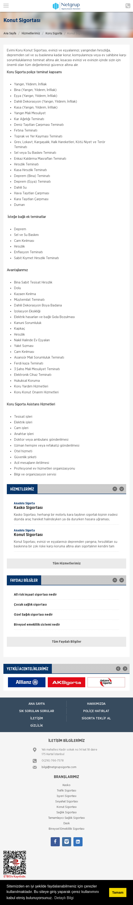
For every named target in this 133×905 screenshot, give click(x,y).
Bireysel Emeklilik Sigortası (66, 828)
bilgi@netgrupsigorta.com (59, 767)
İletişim (36, 718)
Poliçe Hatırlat (96, 711)
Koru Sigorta (53, 33)
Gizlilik (36, 725)
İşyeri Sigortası (66, 796)
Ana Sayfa (9, 33)
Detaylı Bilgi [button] (63, 898)
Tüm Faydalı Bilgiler (66, 641)
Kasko (66, 785)
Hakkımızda (96, 703)
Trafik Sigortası (66, 790)
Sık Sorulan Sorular (36, 711)
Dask (66, 823)
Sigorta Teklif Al (96, 718)
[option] (66, 513)
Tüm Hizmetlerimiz (67, 563)
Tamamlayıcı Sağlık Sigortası (66, 818)
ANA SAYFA (36, 703)
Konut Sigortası (67, 807)
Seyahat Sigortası (66, 801)
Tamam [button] (117, 892)
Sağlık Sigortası (66, 812)
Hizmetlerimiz (31, 33)
